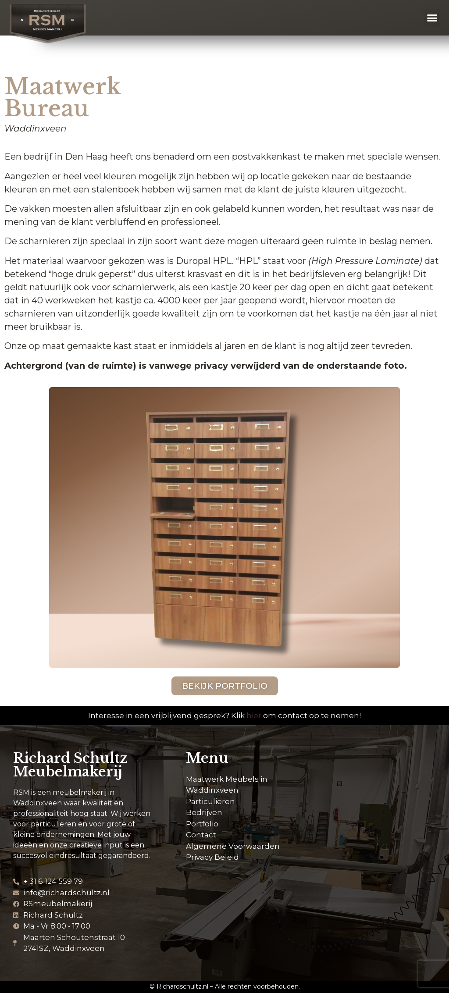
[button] (432, 17)
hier (253, 715)
